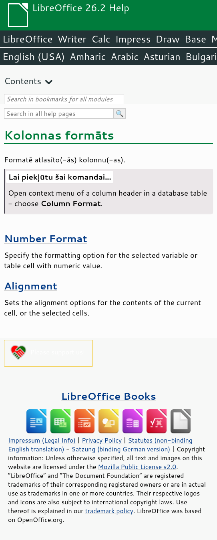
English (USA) (33, 56)
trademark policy (109, 510)
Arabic (125, 56)
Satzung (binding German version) (121, 449)
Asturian (162, 56)
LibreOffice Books (108, 396)
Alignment (30, 286)
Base (195, 39)
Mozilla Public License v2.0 (137, 466)
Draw (167, 39)
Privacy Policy (102, 440)
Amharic (88, 56)
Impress (133, 39)
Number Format (45, 238)
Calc (101, 39)
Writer (71, 39)
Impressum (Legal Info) (42, 440)
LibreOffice (27, 39)
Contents (22, 81)
